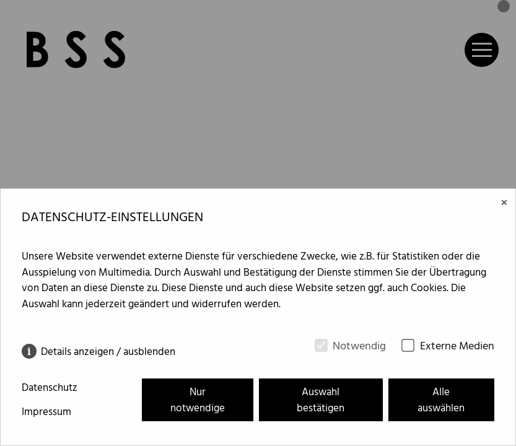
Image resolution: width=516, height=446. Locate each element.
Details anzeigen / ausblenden (108, 351)
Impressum (46, 412)
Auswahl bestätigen (320, 400)
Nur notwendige (197, 400)
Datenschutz (49, 388)
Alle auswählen (441, 400)
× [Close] (504, 203)
